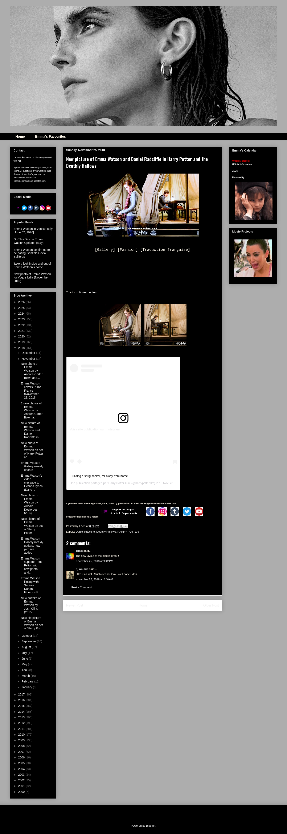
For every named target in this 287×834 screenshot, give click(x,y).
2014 (21, 711)
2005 (21, 763)
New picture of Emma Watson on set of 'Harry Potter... (32, 526)
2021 (21, 330)
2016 (21, 700)
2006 (21, 757)
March (26, 675)
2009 (21, 740)
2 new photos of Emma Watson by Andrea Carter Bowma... (31, 410)
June (25, 658)
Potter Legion (88, 292)
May (25, 664)
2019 (21, 342)
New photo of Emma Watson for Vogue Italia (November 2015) (32, 277)
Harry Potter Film (119, 483)
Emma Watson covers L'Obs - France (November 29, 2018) (32, 390)
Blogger (150, 825)
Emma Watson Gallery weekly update (32, 466)
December (29, 352)
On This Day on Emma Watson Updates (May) (29, 241)
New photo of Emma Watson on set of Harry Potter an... (32, 450)
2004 (21, 769)
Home (20, 136)
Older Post (211, 605)
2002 (21, 780)
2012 (21, 723)
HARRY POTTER (128, 531)
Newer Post (74, 605)
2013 (21, 717)
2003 (21, 774)
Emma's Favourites (50, 136)
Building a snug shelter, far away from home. (100, 476)
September (29, 641)
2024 (21, 313)
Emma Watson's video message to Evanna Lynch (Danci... (31, 482)
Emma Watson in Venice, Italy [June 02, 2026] (33, 230)
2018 (21, 348)
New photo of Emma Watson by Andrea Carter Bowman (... (31, 370)
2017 (21, 694)
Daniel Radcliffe (85, 531)
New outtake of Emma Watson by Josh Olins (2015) (30, 605)
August (27, 647)
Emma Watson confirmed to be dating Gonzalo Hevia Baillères (32, 253)
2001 (21, 786)
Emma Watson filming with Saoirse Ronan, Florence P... (30, 585)
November (29, 358)
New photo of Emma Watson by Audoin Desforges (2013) (29, 504)
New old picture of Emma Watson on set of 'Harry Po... (32, 623)
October (27, 635)
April (25, 670)
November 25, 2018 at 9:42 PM (94, 561)
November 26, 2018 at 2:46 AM (94, 579)
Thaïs (79, 550)
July (25, 653)
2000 (21, 791)
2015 (21, 705)
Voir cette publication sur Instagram (95, 429)
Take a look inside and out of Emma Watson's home (32, 265)
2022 (21, 325)
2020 (21, 336)
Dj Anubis (82, 569)
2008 (21, 746)
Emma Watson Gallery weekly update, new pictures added (32, 545)
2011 (21, 729)
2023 (21, 319)
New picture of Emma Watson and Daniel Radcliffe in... (31, 430)
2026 (21, 302)
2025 (21, 308)
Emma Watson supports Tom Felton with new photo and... (31, 565)
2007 (21, 751)
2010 (21, 734)
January (27, 687)
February (28, 681)
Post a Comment (81, 587)
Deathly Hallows (106, 531)
